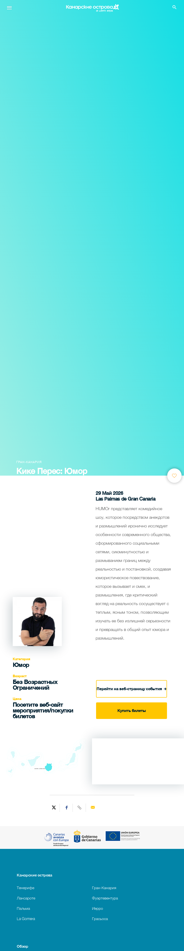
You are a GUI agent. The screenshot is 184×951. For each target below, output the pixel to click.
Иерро (97, 908)
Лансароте (26, 898)
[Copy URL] (80, 808)
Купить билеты (131, 710)
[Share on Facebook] (67, 808)
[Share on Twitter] (54, 808)
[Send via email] (92, 808)
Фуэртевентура (105, 898)
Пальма (23, 908)
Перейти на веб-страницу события (132, 688)
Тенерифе (25, 887)
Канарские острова (34, 875)
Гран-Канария (104, 887)
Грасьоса (100, 918)
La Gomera (26, 918)
